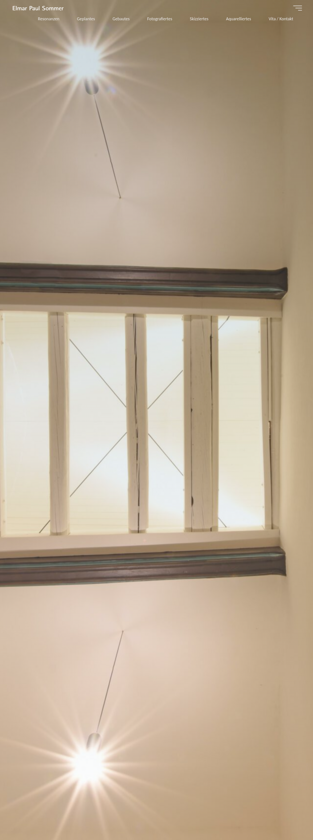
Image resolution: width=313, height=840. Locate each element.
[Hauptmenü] (297, 8)
